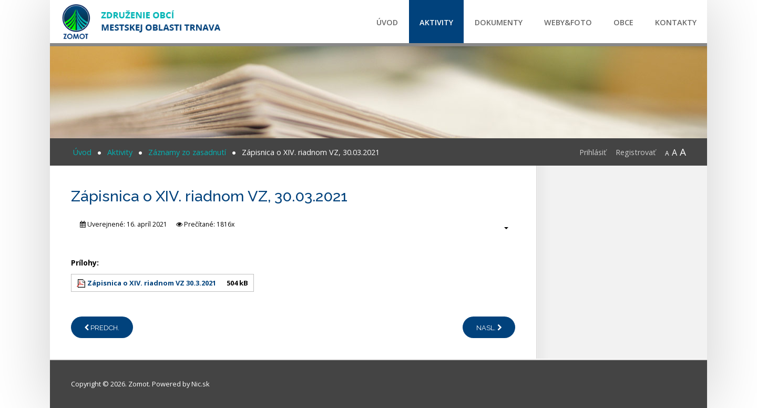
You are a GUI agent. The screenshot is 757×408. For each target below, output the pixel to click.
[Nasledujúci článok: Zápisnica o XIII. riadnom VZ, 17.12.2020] (489, 327)
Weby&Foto (568, 22)
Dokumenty (499, 22)
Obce (623, 22)
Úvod (387, 22)
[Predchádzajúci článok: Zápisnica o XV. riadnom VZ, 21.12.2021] (102, 327)
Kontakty (676, 22)
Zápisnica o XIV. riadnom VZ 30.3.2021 (151, 283)
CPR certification (689, 198)
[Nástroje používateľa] (500, 227)
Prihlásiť (592, 152)
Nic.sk (200, 384)
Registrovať (636, 152)
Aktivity (436, 22)
